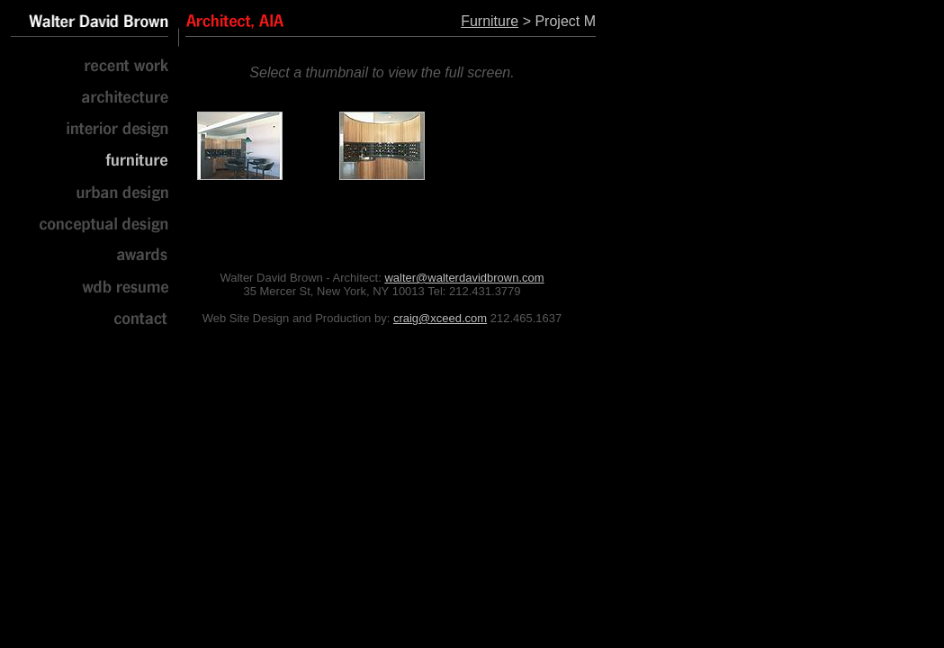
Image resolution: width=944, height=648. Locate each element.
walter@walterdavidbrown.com (464, 277)
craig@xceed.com (440, 318)
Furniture (489, 21)
